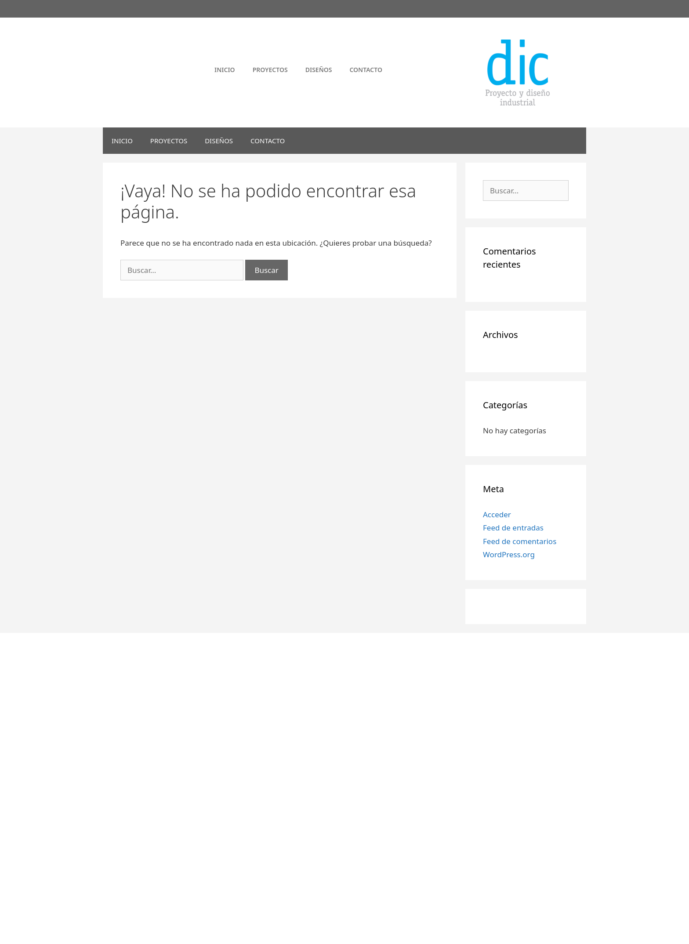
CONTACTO (267, 140)
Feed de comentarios (519, 541)
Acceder (497, 514)
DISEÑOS (219, 140)
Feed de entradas (513, 528)
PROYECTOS (168, 140)
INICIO (122, 140)
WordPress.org (509, 554)
